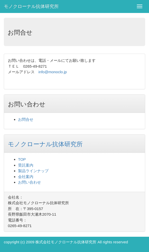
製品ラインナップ (33, 171)
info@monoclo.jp (52, 72)
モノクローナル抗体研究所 (31, 6)
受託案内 (25, 165)
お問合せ (25, 119)
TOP (22, 159)
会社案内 (25, 176)
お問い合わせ (29, 182)
